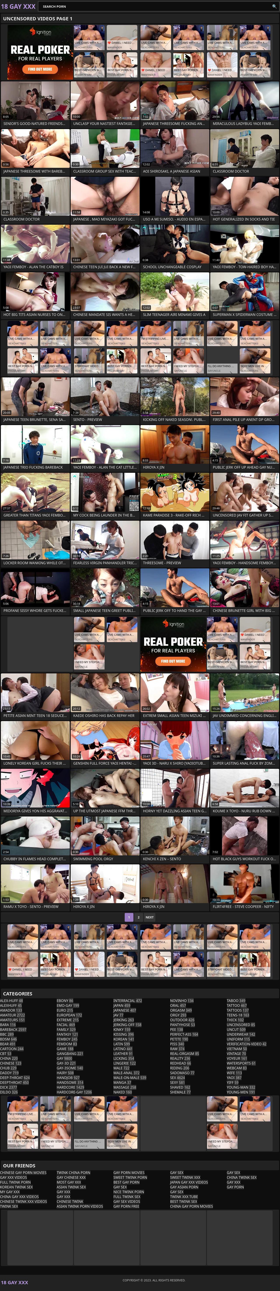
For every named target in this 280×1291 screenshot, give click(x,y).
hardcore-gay (74, 1092)
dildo (9, 1092)
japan (121, 1005)
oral (178, 1005)
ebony (65, 1000)
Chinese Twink (70, 1201)
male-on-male (129, 1077)
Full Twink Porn (15, 1182)
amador (11, 1010)
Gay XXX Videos (13, 1177)
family (66, 1029)
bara (8, 1024)
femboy (67, 1039)
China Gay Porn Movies (191, 1206)
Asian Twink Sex (71, 1187)
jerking (123, 1020)
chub (8, 1068)
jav (118, 1015)
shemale (180, 1092)
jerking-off (127, 1024)
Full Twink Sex (126, 1196)
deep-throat (15, 1077)
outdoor (182, 1020)
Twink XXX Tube (184, 1196)
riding (179, 1068)
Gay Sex (120, 1187)
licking (123, 1058)
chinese (10, 1063)
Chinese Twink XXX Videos (23, 1201)
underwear (241, 1034)
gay (64, 1058)
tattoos (238, 1010)
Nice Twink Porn (128, 1191)
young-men (241, 1092)
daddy (9, 1072)
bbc (7, 1034)
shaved (180, 1087)
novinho (182, 1000)
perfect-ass (184, 1034)
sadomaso (182, 1072)
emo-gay (68, 1005)
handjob (68, 1077)
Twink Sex (9, 1206)
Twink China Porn (73, 1172)
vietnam (237, 1048)
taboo (236, 1000)
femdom (67, 1044)
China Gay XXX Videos (19, 1196)
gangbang (70, 1053)
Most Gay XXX (69, 1182)
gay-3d (66, 1063)
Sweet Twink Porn (130, 1177)
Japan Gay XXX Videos (189, 1182)
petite (179, 1039)
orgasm (181, 1010)
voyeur (237, 1058)
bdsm (8, 1039)
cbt (5, 1053)
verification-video (247, 1044)
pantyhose (182, 1024)
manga (122, 1082)
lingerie (124, 1063)
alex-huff (11, 1000)
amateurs (12, 1020)
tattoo (237, 1005)
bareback (13, 1029)
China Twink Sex (242, 1177)
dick (8, 1087)
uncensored (241, 1024)
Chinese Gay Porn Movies (23, 1172)
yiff (233, 1082)
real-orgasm (184, 1053)
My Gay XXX (10, 1191)
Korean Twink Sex (16, 1187)
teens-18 (238, 1015)
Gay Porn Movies (128, 1172)
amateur (12, 1015)
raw (177, 1048)
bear (8, 1044)
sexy (177, 1082)
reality (180, 1058)
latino (123, 1048)
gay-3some (70, 1068)
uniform (238, 1039)
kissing (123, 1034)
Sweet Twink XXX (185, 1177)
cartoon (12, 1048)
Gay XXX (63, 1191)
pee (176, 1029)
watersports (241, 1063)
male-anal (126, 1072)
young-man (241, 1087)
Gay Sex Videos (126, 1201)
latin (121, 1044)
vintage (236, 1053)
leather (123, 1053)
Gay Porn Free (126, 1206)
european (69, 1015)
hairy (65, 1072)
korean (123, 1039)
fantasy (67, 1034)
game (65, 1048)
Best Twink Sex (183, 1201)
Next (150, 917)
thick (235, 1020)
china (9, 1058)
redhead (180, 1063)
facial (66, 1024)
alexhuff (11, 1005)
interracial (127, 1000)
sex (177, 1077)
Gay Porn (235, 1187)
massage (124, 1087)
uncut (236, 1029)
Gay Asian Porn (184, 1187)
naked (122, 1092)
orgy (178, 1015)
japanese (124, 1010)
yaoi (234, 1077)
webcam (237, 1068)
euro (65, 1010)
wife (234, 1072)
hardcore (70, 1087)
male (121, 1068)
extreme (68, 1020)
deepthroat (14, 1082)
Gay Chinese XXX (71, 1177)
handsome (70, 1082)
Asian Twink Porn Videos (80, 1206)
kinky (121, 1029)
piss (177, 1044)
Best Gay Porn (126, 1182)
